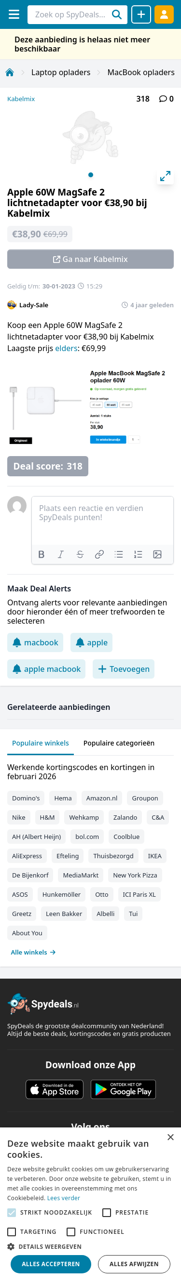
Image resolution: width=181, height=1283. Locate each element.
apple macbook (46, 669)
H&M (47, 817)
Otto (101, 894)
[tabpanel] (90, 857)
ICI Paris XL (139, 894)
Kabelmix (21, 98)
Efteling (67, 855)
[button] (90, 1246)
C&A (158, 817)
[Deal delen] (141, 14)
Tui (133, 913)
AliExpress (27, 855)
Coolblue (126, 836)
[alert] (90, 1205)
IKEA (155, 855)
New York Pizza (135, 875)
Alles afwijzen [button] (134, 1264)
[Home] (9, 72)
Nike (19, 817)
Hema (62, 798)
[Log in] (164, 14)
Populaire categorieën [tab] (119, 742)
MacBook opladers (140, 72)
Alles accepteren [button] (51, 1264)
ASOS (20, 894)
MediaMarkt (80, 875)
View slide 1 (90, 174)
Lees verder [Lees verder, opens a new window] (64, 1198)
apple (91, 642)
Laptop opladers (60, 72)
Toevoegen (123, 669)
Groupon (145, 798)
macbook (35, 642)
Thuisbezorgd (113, 855)
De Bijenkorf (30, 875)
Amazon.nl (102, 798)
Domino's (26, 798)
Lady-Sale (33, 305)
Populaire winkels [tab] (40, 742)
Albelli (105, 913)
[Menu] (13, 14)
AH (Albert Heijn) (36, 836)
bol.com (87, 836)
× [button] (170, 1137)
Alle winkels (33, 952)
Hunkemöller (61, 894)
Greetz (21, 913)
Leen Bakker (64, 913)
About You (27, 933)
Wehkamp (84, 817)
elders (66, 348)
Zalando (125, 817)
